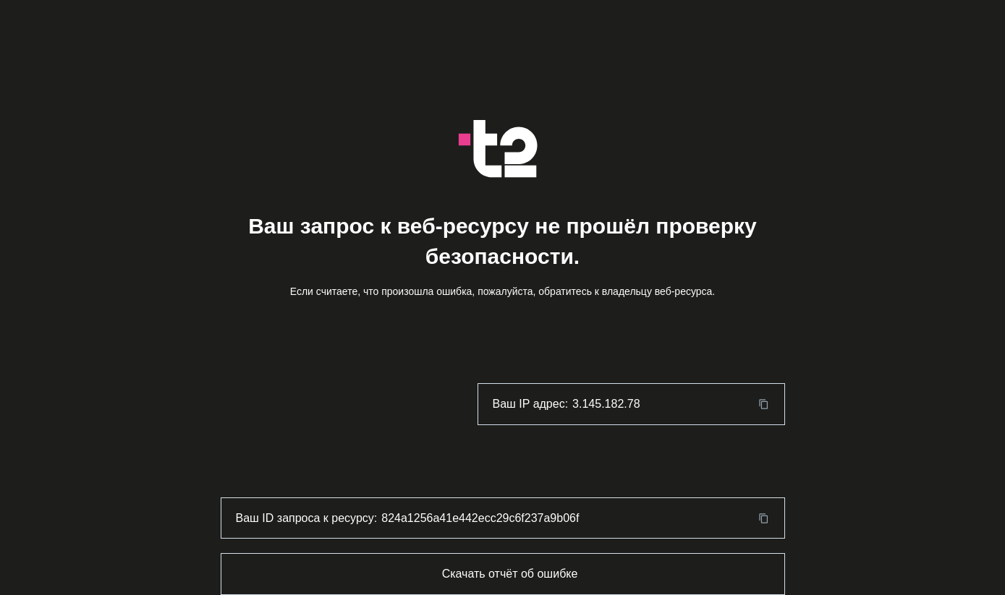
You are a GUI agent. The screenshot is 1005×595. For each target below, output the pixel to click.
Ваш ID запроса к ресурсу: (307, 518)
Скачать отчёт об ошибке (510, 574)
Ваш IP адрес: (531, 404)
